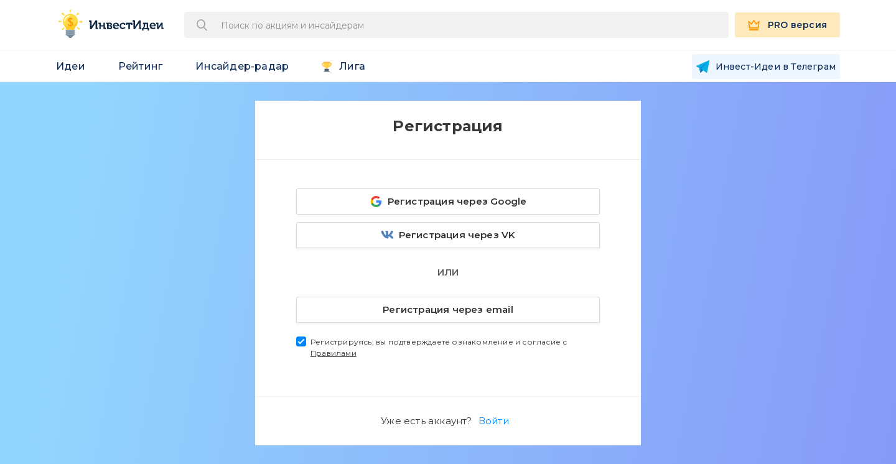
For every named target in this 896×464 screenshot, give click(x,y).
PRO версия (797, 24)
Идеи (70, 66)
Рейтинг (140, 66)
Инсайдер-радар (242, 66)
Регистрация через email (406, 307)
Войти (493, 421)
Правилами (333, 353)
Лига (352, 66)
